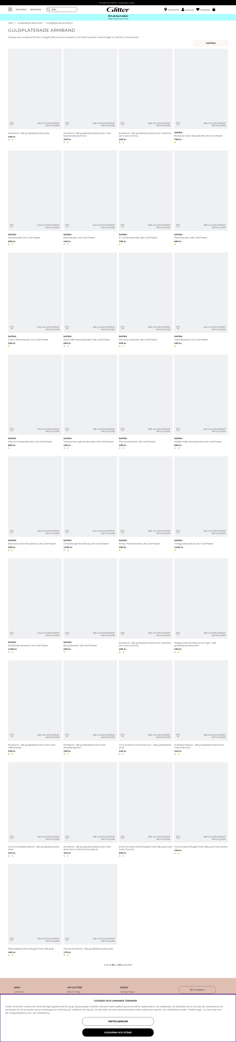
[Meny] (10, 9)
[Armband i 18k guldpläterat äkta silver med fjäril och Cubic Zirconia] (146, 606)
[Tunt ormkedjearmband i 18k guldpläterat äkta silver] (35, 810)
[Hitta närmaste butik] (171, 10)
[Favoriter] (204, 9)
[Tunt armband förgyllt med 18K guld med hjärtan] (201, 810)
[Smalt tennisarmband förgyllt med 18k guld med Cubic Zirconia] (146, 810)
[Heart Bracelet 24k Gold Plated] (201, 300)
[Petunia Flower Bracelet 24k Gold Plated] (35, 402)
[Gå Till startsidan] (118, 9)
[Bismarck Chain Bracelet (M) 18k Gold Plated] (201, 97)
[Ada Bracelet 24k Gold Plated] (90, 198)
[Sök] (61, 9)
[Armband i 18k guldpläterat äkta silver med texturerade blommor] (90, 97)
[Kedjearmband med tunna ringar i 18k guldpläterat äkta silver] (201, 606)
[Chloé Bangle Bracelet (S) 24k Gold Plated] (90, 504)
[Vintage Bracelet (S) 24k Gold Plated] (201, 504)
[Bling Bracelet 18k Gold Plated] (90, 606)
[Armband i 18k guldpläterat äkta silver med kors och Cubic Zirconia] (146, 97)
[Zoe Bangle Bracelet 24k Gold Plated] (35, 606)
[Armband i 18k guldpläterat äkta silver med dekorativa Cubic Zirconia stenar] (90, 810)
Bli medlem (197, 989)
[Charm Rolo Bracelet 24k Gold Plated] (35, 300)
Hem (11, 23)
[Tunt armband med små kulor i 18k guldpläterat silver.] (146, 708)
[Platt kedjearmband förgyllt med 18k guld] (35, 910)
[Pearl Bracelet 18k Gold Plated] (201, 198)
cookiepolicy (43, 1013)
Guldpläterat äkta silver (29, 23)
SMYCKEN (35, 9)
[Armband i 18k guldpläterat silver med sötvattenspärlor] (90, 708)
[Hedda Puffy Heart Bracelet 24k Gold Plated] (201, 402)
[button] (188, 9)
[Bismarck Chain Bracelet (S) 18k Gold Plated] (35, 504)
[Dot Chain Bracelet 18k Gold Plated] (146, 300)
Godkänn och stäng (118, 1032)
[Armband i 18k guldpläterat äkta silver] (35, 97)
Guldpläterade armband (59, 23)
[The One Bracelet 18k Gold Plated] (146, 402)
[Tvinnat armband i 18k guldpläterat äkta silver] (90, 910)
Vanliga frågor (127, 992)
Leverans (19, 992)
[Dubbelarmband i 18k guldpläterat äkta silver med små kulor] (201, 708)
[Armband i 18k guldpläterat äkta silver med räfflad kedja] (35, 708)
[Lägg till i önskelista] (11, 124)
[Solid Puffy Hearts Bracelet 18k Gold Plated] (90, 300)
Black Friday (73, 992)
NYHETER (21, 9)
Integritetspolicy (18, 1013)
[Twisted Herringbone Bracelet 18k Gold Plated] (90, 402)
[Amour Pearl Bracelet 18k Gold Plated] (146, 504)
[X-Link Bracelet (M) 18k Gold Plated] (146, 198)
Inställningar (118, 1021)
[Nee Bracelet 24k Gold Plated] (35, 198)
